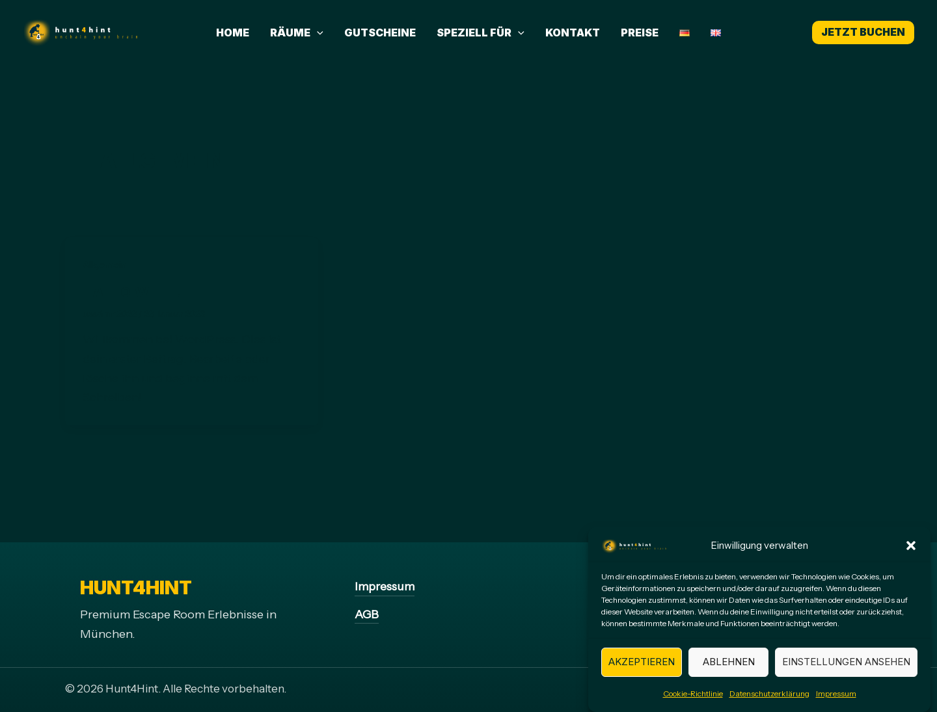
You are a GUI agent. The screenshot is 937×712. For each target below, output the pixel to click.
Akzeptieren (641, 670)
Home (232, 32)
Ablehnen (729, 670)
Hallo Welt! (132, 292)
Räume (296, 33)
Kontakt (572, 32)
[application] (316, 33)
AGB (367, 614)
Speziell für (480, 33)
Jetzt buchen (863, 31)
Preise (640, 32)
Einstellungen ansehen (846, 670)
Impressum (836, 702)
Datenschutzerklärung (769, 702)
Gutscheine (380, 32)
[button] (910, 554)
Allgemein (104, 264)
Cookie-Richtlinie (693, 702)
